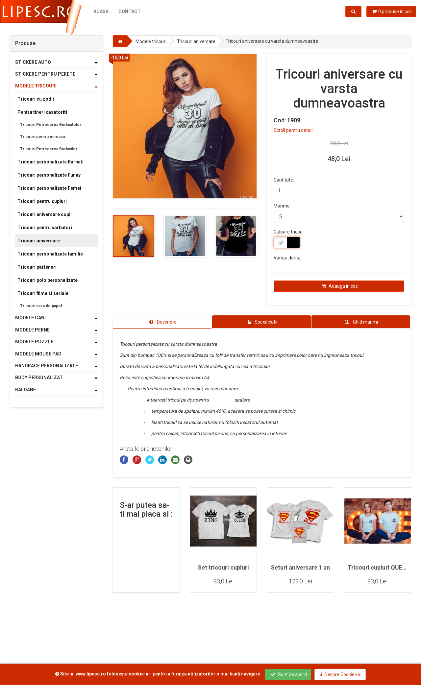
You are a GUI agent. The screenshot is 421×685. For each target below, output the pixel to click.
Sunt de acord (289, 674)
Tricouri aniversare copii (44, 214)
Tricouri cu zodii (35, 99)
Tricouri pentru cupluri (42, 201)
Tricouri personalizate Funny (49, 175)
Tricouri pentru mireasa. (43, 137)
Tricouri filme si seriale (42, 293)
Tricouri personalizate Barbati (50, 161)
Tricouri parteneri (37, 267)
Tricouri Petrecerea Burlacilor (48, 149)
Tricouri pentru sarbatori (44, 227)
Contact (129, 11)
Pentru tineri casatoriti (42, 112)
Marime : (283, 205)
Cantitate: (284, 180)
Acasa (100, 11)
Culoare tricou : (289, 231)
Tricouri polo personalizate (47, 280)
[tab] (162, 322)
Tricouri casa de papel (41, 306)
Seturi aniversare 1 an (300, 567)
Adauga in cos (340, 286)
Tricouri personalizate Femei (49, 188)
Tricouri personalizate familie (50, 254)
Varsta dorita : (288, 257)
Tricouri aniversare (38, 240)
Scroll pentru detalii (293, 130)
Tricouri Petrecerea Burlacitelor (50, 124)
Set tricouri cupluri (223, 567)
